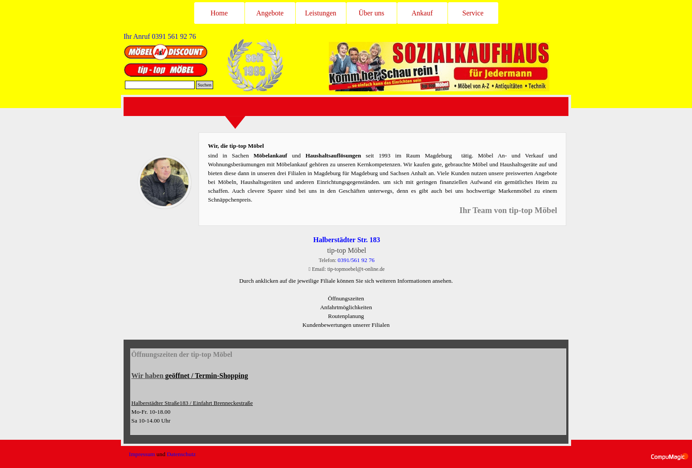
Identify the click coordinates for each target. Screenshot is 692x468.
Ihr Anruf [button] (160, 36)
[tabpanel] (172, 36)
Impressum (142, 454)
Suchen (204, 84)
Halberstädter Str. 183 (346, 239)
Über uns (371, 13)
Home (219, 13)
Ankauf (422, 13)
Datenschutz (181, 454)
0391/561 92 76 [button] (356, 260)
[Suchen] (160, 85)
